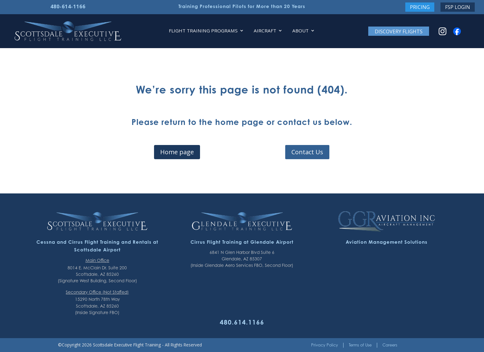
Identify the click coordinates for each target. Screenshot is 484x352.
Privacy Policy (324, 345)
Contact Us (307, 152)
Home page (177, 152)
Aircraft (265, 31)
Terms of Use (360, 345)
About (300, 31)
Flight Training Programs (203, 31)
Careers (389, 345)
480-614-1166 (68, 6)
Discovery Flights (399, 31)
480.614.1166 (242, 322)
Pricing (420, 7)
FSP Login (457, 7)
